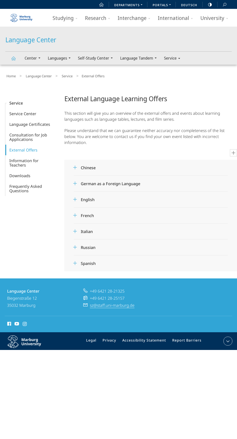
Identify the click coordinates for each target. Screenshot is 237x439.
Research (99, 18)
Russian (88, 245)
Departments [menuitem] (129, 5)
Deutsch (189, 5)
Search (222, 4)
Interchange (135, 18)
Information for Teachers (23, 161)
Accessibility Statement (145, 340)
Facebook (9, 322)
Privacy (113, 340)
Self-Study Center (97, 58)
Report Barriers (185, 340)
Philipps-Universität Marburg (29, 343)
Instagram (25, 322)
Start (99, 4)
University (215, 18)
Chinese (88, 165)
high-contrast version (207, 4)
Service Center (22, 111)
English (88, 197)
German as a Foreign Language (110, 181)
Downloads (19, 173)
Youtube (16, 322)
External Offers (23, 148)
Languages (60, 58)
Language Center (16, 60)
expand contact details (227, 339)
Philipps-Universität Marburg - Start (22, 16)
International (177, 18)
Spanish (88, 261)
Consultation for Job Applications (28, 135)
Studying (66, 18)
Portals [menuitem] (163, 5)
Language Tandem (140, 58)
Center (34, 58)
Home (10, 75)
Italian (87, 229)
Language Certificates (29, 122)
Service (173, 58)
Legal (97, 340)
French (87, 213)
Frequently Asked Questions (25, 186)
